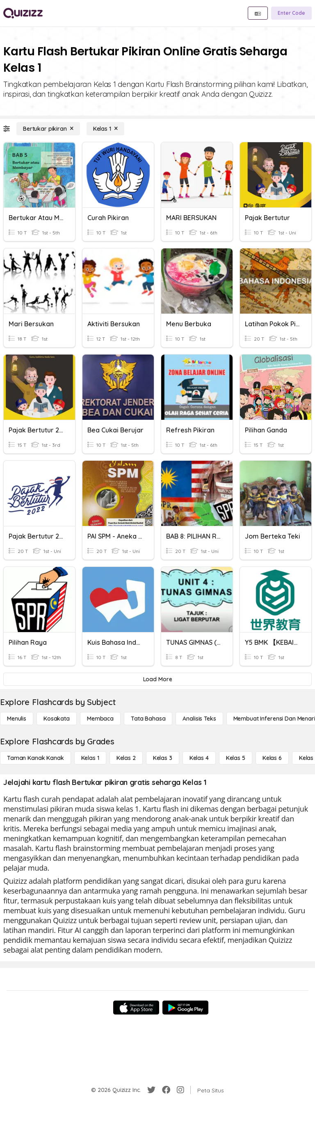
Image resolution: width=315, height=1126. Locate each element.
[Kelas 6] (272, 757)
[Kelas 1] (105, 128)
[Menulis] (16, 718)
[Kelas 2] (126, 757)
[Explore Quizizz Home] (23, 13)
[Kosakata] (57, 718)
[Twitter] (151, 1089)
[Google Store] (185, 1008)
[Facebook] (166, 1089)
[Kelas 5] (235, 757)
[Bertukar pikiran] (48, 128)
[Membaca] (100, 718)
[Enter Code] (291, 13)
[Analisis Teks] (199, 718)
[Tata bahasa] (148, 718)
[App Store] (136, 1008)
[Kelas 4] (199, 757)
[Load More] (157, 679)
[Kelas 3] (162, 757)
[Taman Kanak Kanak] (35, 757)
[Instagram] (180, 1089)
